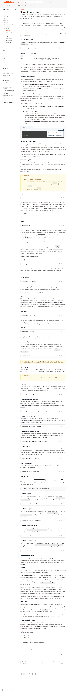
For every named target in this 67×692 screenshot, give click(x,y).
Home (4, 6)
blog (46, 145)
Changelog (50, 2)
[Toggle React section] (3, 61)
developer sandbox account (47, 154)
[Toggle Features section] (4, 50)
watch (21, 71)
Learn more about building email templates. (29, 256)
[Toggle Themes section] (4, 48)
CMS (19, 6)
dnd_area (38, 179)
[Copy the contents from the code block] (61, 48)
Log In (55, 2)
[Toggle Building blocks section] (5, 14)
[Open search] (29, 2)
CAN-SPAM (31, 240)
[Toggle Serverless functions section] (6, 65)
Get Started (9, 6)
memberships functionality (39, 479)
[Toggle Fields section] (4, 18)
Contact (24, 218)
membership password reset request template (43, 546)
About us (24, 215)
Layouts (37, 204)
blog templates (33, 298)
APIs (22, 6)
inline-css (48, 246)
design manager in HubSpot (48, 42)
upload (38, 69)
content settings (47, 300)
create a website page (40, 145)
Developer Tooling (29, 6)
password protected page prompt (27, 454)
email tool (39, 230)
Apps (15, 6)
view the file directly (55, 616)
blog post (50, 145)
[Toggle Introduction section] (5, 12)
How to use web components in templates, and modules (34, 639)
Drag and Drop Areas (27, 635)
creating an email (57, 237)
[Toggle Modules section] (5, 20)
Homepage (25, 213)
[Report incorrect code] (59, 48)
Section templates (26, 637)
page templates (57, 298)
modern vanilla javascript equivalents (51, 589)
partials (31, 273)
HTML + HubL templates (30, 488)
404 (45, 386)
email (54, 145)
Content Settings (36, 386)
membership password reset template (28, 531)
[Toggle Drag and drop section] (6, 46)
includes (45, 208)
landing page (29, 204)
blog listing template (26, 320)
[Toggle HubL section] (3, 58)
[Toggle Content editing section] (5, 71)
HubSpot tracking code (27, 622)
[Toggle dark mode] (13, 690)
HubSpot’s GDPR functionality (39, 628)
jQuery (21, 570)
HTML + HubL (41, 234)
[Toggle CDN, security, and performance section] (9, 76)
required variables (58, 240)
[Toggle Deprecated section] (5, 105)
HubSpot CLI (52, 27)
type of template (44, 64)
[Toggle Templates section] (5, 28)
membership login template (49, 499)
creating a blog (26, 298)
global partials (33, 292)
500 (48, 386)
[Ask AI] (64, 48)
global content (41, 292)
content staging (35, 154)
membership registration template (53, 514)
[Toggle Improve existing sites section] (7, 73)
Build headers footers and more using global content (33, 642)
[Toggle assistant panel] (39, 2)
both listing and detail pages (50, 344)
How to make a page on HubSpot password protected (50, 452)
